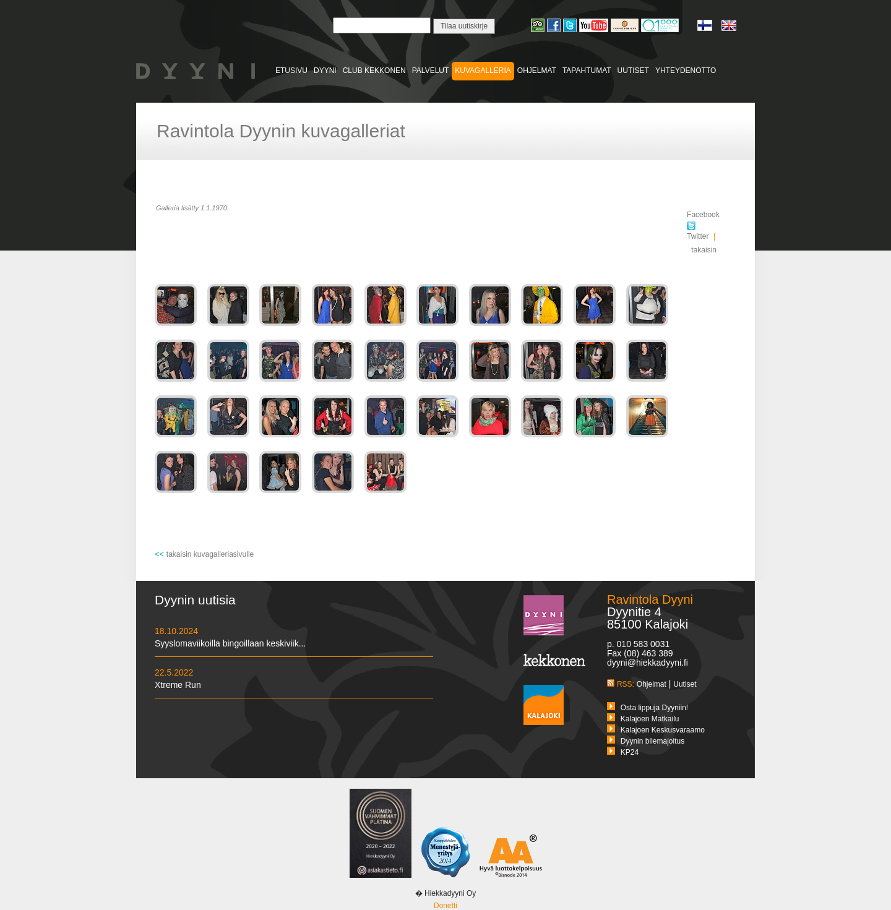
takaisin (704, 250)
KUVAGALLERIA (482, 70)
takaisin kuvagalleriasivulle (210, 554)
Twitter (697, 232)
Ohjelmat (651, 684)
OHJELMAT (536, 70)
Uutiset (684, 684)
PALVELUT (430, 70)
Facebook (703, 214)
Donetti (445, 905)
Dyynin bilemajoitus (652, 741)
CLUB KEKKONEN (374, 70)
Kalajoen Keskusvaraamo (663, 730)
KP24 (630, 752)
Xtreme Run (178, 685)
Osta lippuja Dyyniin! (654, 707)
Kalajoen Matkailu (650, 719)
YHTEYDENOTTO (685, 70)
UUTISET (633, 70)
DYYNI (325, 70)
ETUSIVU (291, 70)
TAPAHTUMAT (586, 70)
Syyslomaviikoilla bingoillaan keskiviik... (230, 643)
